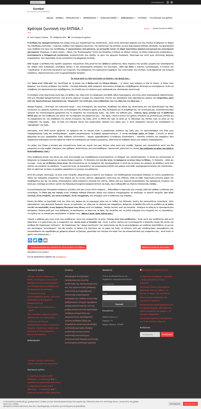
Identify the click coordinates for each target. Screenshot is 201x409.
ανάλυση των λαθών (75, 298)
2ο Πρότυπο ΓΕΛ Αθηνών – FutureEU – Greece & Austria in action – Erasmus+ (156, 279)
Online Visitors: (109, 317)
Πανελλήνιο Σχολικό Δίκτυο (155, 270)
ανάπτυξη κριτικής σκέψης (79, 327)
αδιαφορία (70, 276)
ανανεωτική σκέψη (87, 324)
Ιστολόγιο (142, 18)
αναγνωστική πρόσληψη (84, 309)
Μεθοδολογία (90, 18)
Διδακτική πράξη (108, 18)
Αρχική (50, 18)
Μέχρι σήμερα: (109, 324)
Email (104, 293)
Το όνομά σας (108, 284)
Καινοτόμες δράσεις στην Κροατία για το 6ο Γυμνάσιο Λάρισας (156, 320)
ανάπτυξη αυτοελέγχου (77, 335)
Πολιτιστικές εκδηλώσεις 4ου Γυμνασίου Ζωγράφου (153, 299)
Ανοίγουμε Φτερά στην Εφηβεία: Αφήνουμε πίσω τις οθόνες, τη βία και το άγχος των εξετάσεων (155, 290)
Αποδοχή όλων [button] (190, 404)
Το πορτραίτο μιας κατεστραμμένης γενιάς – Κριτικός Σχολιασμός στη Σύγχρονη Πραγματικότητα (43, 298)
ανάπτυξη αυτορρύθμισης (78, 291)
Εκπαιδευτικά (72, 18)
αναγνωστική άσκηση (76, 339)
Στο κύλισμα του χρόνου (161, 18)
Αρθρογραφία (127, 18)
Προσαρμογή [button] (175, 404)
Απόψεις (60, 18)
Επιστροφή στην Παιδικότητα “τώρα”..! (41, 308)
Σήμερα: (106, 320)
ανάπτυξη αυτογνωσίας (77, 331)
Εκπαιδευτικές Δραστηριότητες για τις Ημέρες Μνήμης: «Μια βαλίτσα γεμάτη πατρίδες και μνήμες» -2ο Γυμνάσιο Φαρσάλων (156, 309)
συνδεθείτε (60, 256)
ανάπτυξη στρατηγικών (77, 294)
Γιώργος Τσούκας (41, 37)
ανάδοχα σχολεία (87, 342)
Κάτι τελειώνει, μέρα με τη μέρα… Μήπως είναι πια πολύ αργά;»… (43, 316)
